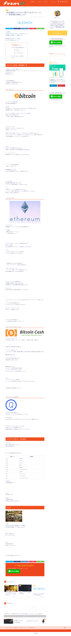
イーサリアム (17, 50)
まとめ (12, 57)
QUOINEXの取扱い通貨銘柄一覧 (17, 47)
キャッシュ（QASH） (19, 53)
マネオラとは (52, 1)
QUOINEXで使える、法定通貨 (17, 56)
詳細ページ (53, 85)
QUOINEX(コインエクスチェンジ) (13, 33)
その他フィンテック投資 (42, 1)
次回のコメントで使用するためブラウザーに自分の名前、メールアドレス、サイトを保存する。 (24, 613)
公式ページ (61, 85)
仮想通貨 (33, 1)
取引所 (7, 10)
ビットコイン (17, 49)
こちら (14, 555)
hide (20, 45)
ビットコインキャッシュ (19, 52)
